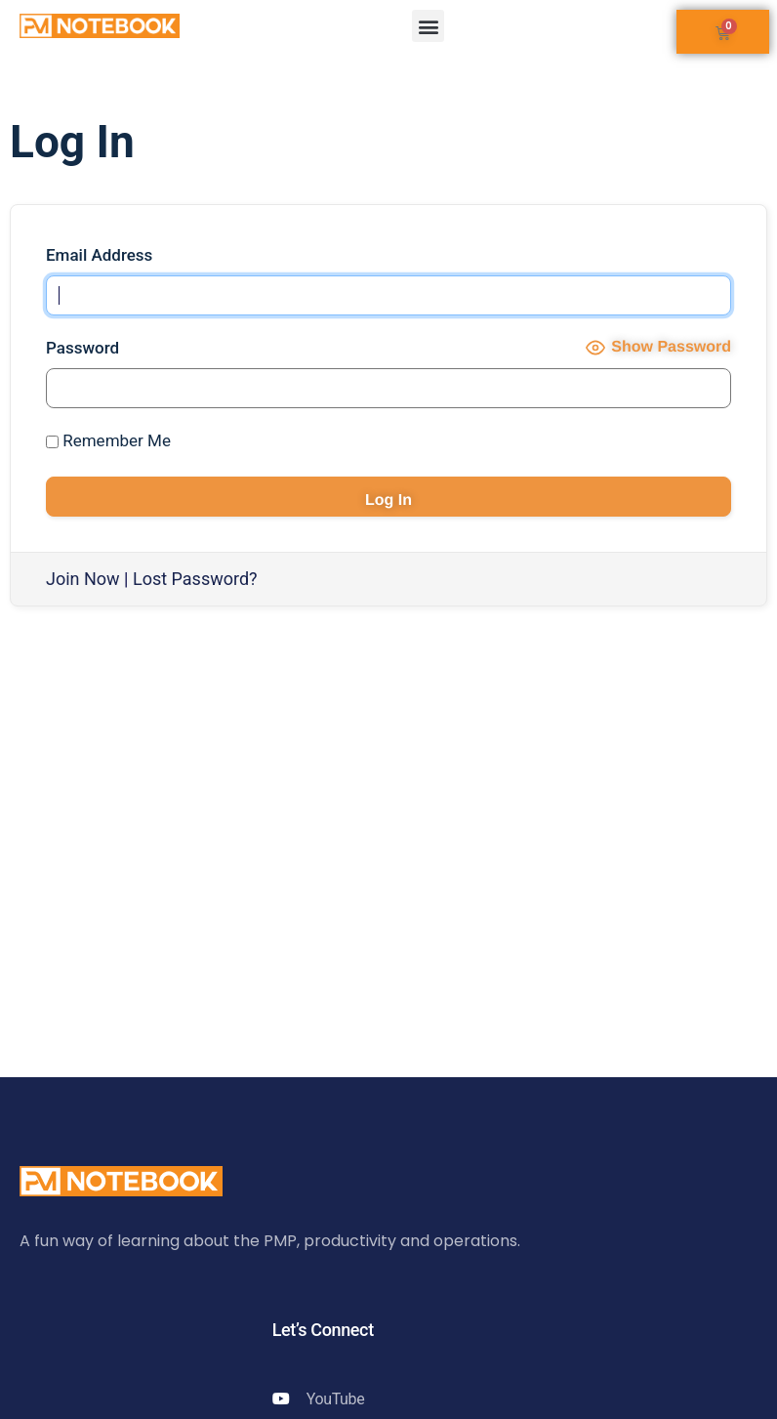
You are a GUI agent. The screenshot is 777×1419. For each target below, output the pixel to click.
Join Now (83, 578)
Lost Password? (195, 578)
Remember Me (108, 440)
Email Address (99, 255)
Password (82, 347)
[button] (428, 26)
